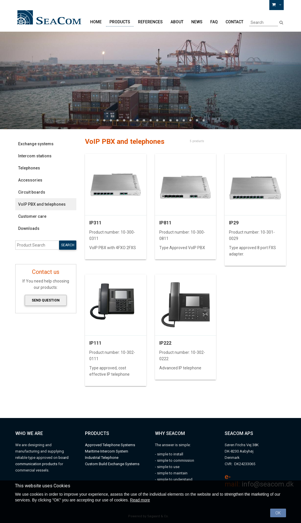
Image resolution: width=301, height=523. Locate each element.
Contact (234, 22)
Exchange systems (36, 144)
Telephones (29, 168)
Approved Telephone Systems (110, 445)
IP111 (95, 343)
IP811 (165, 223)
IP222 (165, 343)
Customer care (32, 216)
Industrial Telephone (101, 457)
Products (119, 22)
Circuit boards (31, 192)
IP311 (95, 223)
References (150, 22)
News (196, 22)
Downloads (28, 228)
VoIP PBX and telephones (42, 204)
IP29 (233, 223)
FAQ (214, 22)
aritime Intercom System (108, 451)
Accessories (30, 180)
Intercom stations (35, 156)
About (177, 22)
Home (96, 22)
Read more (140, 500)
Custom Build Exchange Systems (112, 464)
